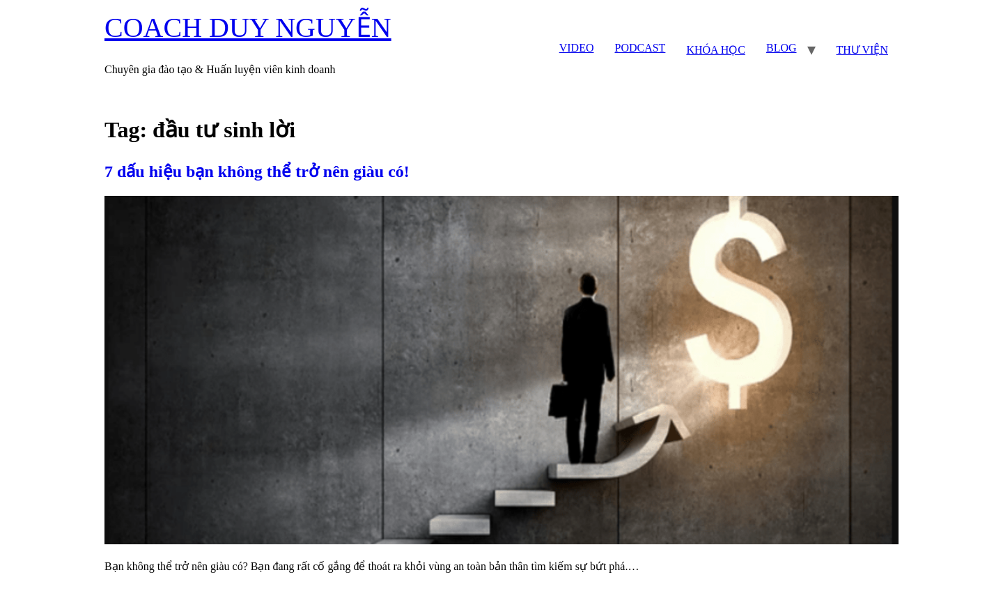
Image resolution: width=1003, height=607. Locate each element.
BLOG (781, 48)
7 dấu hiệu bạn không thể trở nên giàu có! (257, 171)
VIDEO (576, 48)
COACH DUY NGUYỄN (247, 27)
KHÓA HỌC (715, 50)
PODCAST (639, 48)
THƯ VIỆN (862, 50)
